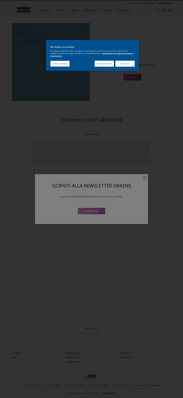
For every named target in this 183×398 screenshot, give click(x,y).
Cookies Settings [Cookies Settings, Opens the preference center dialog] (60, 64)
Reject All (125, 64)
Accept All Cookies (104, 64)
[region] (92, 55)
